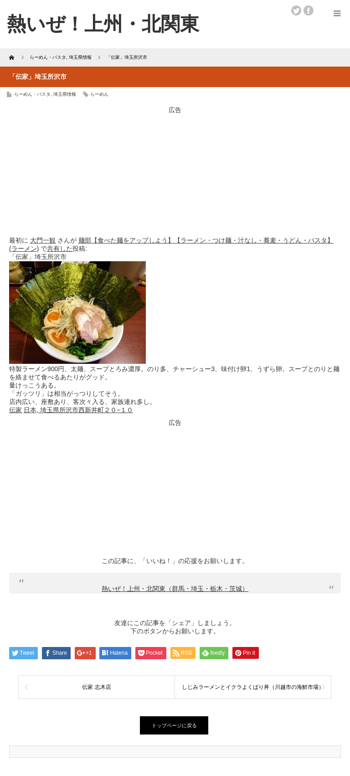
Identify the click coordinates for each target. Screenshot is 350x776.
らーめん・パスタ (32, 94)
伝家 (15, 410)
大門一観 (43, 240)
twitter (296, 10)
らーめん (99, 94)
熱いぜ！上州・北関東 (103, 24)
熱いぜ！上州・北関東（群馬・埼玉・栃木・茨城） (175, 588)
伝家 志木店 (96, 687)
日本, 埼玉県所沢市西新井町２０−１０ (78, 410)
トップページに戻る (174, 725)
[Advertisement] (175, 171)
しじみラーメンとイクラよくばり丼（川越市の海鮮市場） (253, 687)
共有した (59, 248)
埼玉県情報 (64, 94)
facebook (309, 10)
